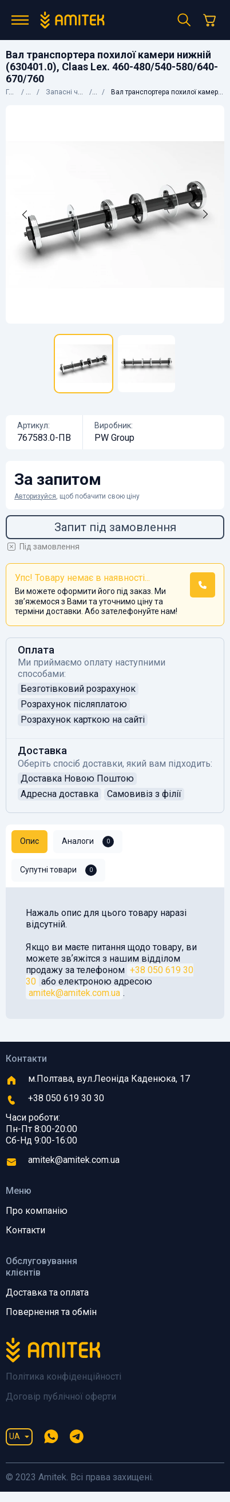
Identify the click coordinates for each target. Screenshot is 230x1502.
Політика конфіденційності (63, 1376)
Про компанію (37, 1210)
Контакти (25, 1230)
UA (14, 1436)
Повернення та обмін (51, 1311)
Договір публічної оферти (61, 1396)
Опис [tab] (29, 841)
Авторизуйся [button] (35, 496)
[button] (202, 584)
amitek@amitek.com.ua (74, 992)
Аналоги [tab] (88, 841)
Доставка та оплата (47, 1292)
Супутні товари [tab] (58, 870)
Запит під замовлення (115, 527)
